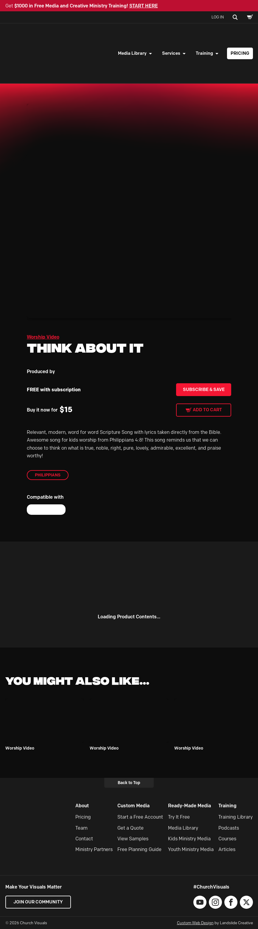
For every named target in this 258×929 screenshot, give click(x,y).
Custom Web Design (195, 922)
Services (171, 53)
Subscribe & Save (204, 389)
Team (81, 828)
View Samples (132, 839)
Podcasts (228, 828)
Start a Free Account (140, 817)
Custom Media (133, 805)
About (82, 805)
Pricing (240, 53)
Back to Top (129, 782)
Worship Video (43, 337)
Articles (226, 849)
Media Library (132, 53)
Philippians (47, 475)
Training (204, 53)
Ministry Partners (94, 849)
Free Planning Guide (139, 849)
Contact (84, 839)
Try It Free (179, 817)
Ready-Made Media (189, 805)
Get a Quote (130, 828)
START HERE (143, 6)
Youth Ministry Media (191, 849)
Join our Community (38, 902)
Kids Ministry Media (189, 839)
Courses (227, 839)
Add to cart (207, 409)
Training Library (235, 817)
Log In (218, 17)
